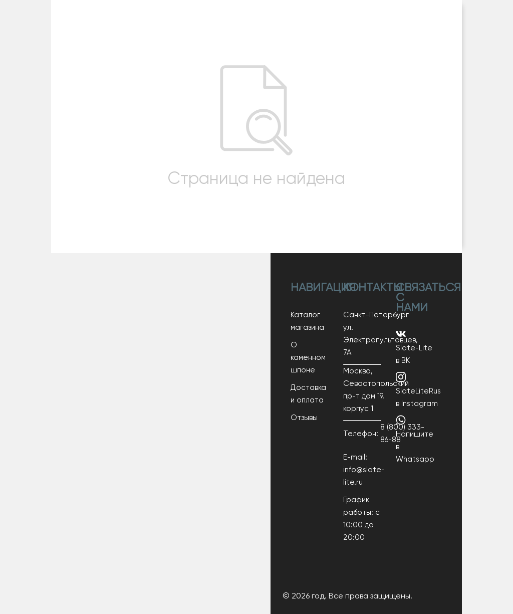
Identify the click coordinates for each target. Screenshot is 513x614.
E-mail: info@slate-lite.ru (362, 470)
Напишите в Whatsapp (415, 439)
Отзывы (304, 418)
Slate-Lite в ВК (414, 346)
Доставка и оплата (308, 394)
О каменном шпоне (308, 357)
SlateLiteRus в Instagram (418, 389)
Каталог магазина (307, 321)
